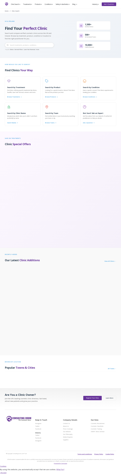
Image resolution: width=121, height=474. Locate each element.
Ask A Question (109, 4)
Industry (95, 4)
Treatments (27, 4)
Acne (37, 49)
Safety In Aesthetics (63, 4)
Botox (12, 49)
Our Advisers (67, 431)
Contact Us (66, 423)
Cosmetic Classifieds (97, 426)
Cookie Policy (109, 454)
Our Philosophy (67, 434)
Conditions (49, 4)
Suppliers (66, 440)
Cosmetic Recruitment (97, 423)
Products (38, 4)
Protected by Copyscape (60, 463)
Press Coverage (68, 429)
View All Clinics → (110, 261)
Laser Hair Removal (29, 49)
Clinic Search (15, 4)
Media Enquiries (68, 437)
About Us (66, 426)
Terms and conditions (84, 454)
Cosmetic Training (96, 429)
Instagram (38, 423)
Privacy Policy (98, 454)
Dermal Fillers (18, 49)
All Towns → (112, 368)
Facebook (38, 429)
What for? (60, 469)
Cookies (3, 466)
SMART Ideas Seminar (97, 431)
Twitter (37, 426)
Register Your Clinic (92, 398)
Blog (74, 4)
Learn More (109, 398)
